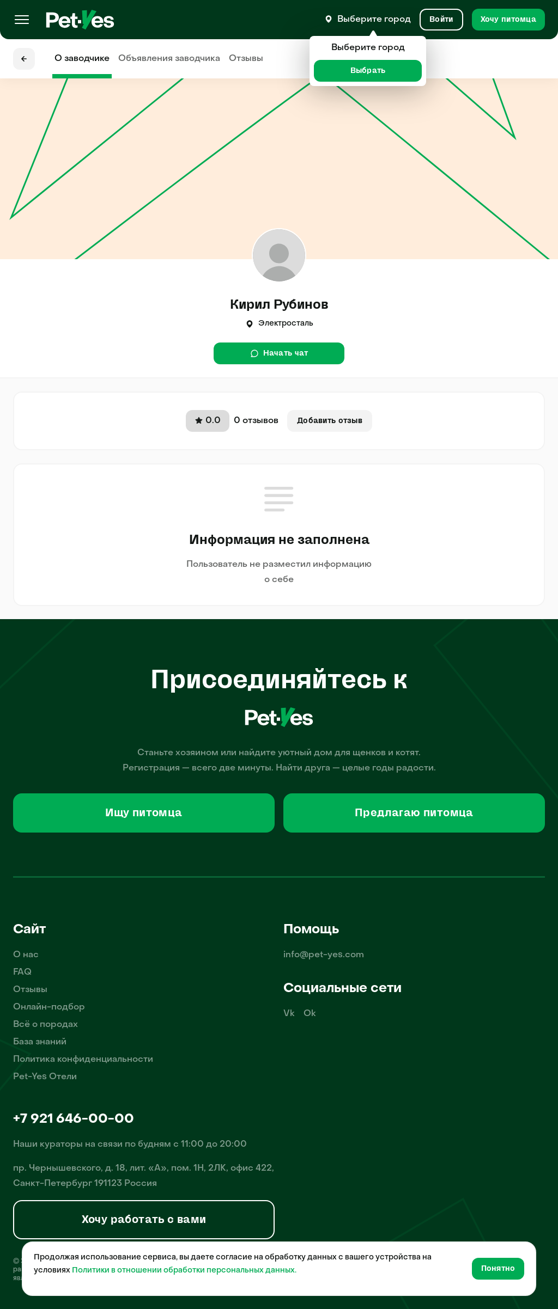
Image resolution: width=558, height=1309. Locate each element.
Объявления (169, 58)
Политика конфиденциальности (83, 1059)
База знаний (39, 1042)
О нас (26, 955)
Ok (310, 1014)
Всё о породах (45, 1024)
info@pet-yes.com (323, 955)
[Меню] (22, 20)
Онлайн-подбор (49, 1007)
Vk (289, 1014)
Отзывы (246, 58)
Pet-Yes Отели (45, 1077)
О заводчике (82, 58)
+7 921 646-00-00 (73, 1119)
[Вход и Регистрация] (441, 19)
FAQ (22, 972)
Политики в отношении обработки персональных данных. (184, 1270)
